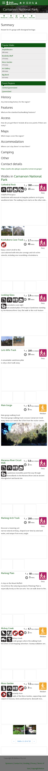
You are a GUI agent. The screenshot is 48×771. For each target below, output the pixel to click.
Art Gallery (6, 68)
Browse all (4, 17)
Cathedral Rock (8, 184)
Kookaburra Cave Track (12, 239)
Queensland (6, 91)
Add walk (32, 17)
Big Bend (5, 75)
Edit (16, 17)
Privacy (33, 763)
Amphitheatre (7, 49)
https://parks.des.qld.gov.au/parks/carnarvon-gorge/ (21, 169)
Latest (11, 17)
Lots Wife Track (8, 350)
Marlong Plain (7, 573)
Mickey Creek (7, 628)
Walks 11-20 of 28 (24, 741)
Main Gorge (6, 405)
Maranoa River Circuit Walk (11, 461)
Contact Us (18, 763)
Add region (23, 17)
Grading (26, 763)
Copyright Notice (37, 768)
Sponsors (9, 763)
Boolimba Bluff (7, 56)
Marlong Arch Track (10, 517)
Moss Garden (7, 62)
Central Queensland (9, 88)
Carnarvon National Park (21, 178)
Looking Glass (7, 294)
